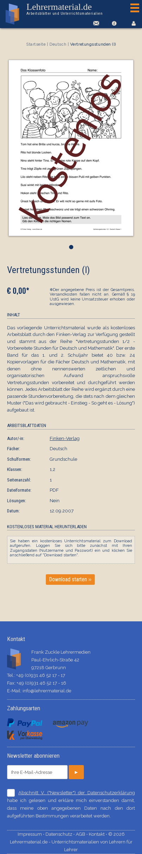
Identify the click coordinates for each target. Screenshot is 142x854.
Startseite (36, 44)
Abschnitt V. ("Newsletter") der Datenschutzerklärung (76, 792)
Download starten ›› (70, 579)
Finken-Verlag (65, 438)
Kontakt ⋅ (98, 834)
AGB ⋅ (82, 834)
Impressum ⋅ (31, 834)
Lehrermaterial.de (64, 9)
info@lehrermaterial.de (47, 690)
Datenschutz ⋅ (60, 834)
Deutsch (57, 44)
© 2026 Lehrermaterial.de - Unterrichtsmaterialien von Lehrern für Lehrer (71, 842)
